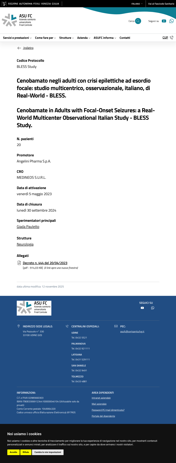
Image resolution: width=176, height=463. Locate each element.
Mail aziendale (99, 404)
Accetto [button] (13, 452)
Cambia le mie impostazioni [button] (47, 452)
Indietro (25, 47)
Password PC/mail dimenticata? (108, 410)
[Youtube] (163, 21)
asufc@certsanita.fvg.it (132, 331)
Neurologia (25, 244)
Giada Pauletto (28, 226)
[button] (137, 3)
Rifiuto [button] (26, 452)
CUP (165, 37)
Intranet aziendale (101, 398)
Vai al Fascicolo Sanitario (161, 3)
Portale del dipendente (103, 416)
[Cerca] (138, 21)
